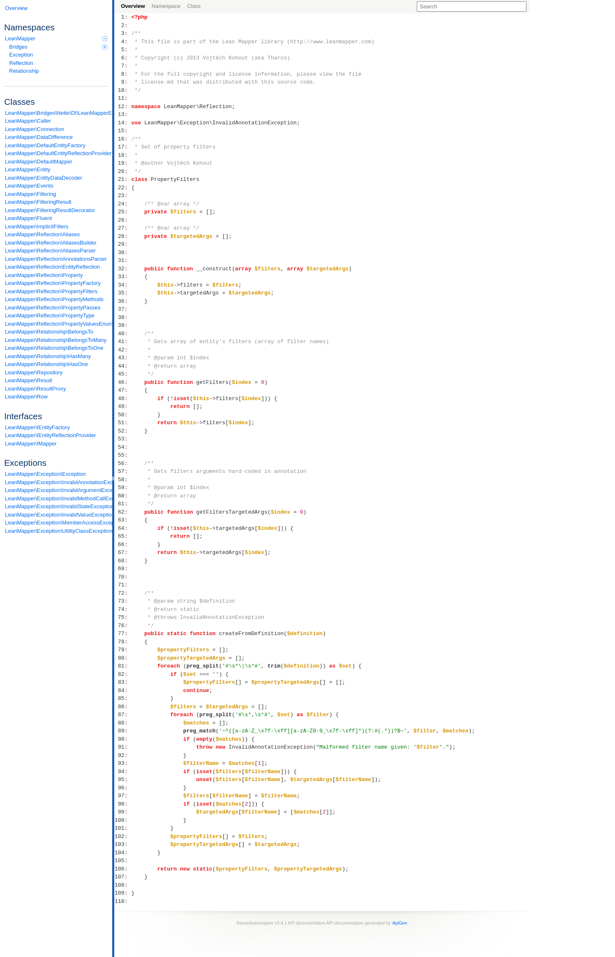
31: (123, 260)
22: (123, 187)
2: (123, 25)
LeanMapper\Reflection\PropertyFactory (53, 283)
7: (123, 65)
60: (123, 496)
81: (123, 666)
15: (123, 130)
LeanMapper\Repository (34, 372)
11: (123, 98)
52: (123, 431)
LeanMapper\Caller (28, 121)
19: (123, 163)
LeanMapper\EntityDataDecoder (43, 178)
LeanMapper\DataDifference (39, 137)
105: (123, 860)
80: (123, 658)
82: (123, 674)
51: (123, 422)
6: (123, 58)
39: (123, 325)
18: (123, 155)
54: (123, 447)
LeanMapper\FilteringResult (38, 202)
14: (123, 122)
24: (123, 204)
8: (123, 74)
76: (123, 625)
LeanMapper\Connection (34, 129)
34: (123, 285)
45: (123, 374)
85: (123, 698)
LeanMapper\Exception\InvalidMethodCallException (56, 498)
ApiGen (399, 922)
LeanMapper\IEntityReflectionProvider (50, 435)
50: (123, 414)
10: (123, 90)
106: (123, 869)
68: (123, 560)
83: (123, 682)
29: (123, 244)
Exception (21, 55)
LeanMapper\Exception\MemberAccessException (56, 522)
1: (123, 17)
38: (123, 317)
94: (123, 771)
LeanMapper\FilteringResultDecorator (50, 210)
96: (123, 787)
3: (123, 33)
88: (123, 723)
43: (123, 357)
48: (123, 398)
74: (123, 609)
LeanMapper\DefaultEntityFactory (45, 145)
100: (123, 820)
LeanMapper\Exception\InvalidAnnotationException (56, 482)
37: (123, 309)
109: (123, 893)
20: (123, 171)
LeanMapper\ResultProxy (35, 389)
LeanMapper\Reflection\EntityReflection (52, 267)
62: (123, 512)
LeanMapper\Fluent (28, 218)
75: (123, 617)
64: (123, 528)
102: (123, 836)
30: (123, 252)
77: (123, 633)
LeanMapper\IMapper (31, 443)
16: (123, 139)
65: (123, 536)
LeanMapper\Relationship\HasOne (46, 364)
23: (123, 195)
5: (123, 49)
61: (123, 503)
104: (123, 852)
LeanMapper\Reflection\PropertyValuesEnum (56, 324)
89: (123, 730)
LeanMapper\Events (29, 186)
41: (123, 341)
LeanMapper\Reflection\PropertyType (49, 315)
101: (123, 828)
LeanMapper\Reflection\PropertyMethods (54, 299)
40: (123, 333)
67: (123, 552)
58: (123, 479)
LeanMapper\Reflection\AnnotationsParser (56, 259)
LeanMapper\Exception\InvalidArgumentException (56, 490)
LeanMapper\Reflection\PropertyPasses (53, 307)
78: (123, 641)
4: (123, 41)
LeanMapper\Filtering (30, 194)
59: (123, 487)
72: (123, 593)
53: (123, 439)
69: (123, 568)
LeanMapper (56, 38)
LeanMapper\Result (28, 380)
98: (123, 804)
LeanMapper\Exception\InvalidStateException (56, 506)
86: (123, 706)
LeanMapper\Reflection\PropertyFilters (51, 291)
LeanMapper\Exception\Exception (45, 474)
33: (123, 276)
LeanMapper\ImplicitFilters (36, 226)
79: (123, 649)
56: (123, 463)
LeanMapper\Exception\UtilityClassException (56, 531)
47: (123, 390)
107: (123, 876)
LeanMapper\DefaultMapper (38, 161)
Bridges (58, 47)
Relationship (24, 71)
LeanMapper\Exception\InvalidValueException (56, 515)
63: (123, 520)
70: (123, 577)
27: (123, 228)
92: (123, 755)
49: (123, 406)
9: (123, 82)
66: (123, 544)
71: (123, 585)
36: (123, 301)
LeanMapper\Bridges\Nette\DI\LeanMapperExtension (56, 113)
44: (123, 366)
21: (123, 179)
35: (123, 293)
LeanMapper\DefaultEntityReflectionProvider (56, 153)
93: (123, 763)
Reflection (21, 63)
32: (123, 268)
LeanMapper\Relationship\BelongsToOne (54, 348)
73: (123, 601)
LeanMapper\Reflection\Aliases (42, 234)
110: (123, 901)
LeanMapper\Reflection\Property (44, 275)
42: (123, 350)
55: (123, 455)
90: (123, 739)
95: (123, 779)
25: (123, 211)
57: (123, 471)
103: (123, 844)
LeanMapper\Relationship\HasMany (48, 356)
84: (123, 690)
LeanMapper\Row (26, 396)
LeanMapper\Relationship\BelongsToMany (55, 340)
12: (123, 106)
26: (123, 220)
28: (123, 236)
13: (123, 114)
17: (123, 147)
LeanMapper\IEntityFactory (37, 427)
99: (123, 812)
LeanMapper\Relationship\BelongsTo (49, 332)
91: (123, 747)
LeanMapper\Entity (27, 169)
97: (123, 795)
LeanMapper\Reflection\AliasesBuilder (50, 243)
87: (123, 714)
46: (123, 382)
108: (123, 885)
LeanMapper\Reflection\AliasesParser (50, 250)
